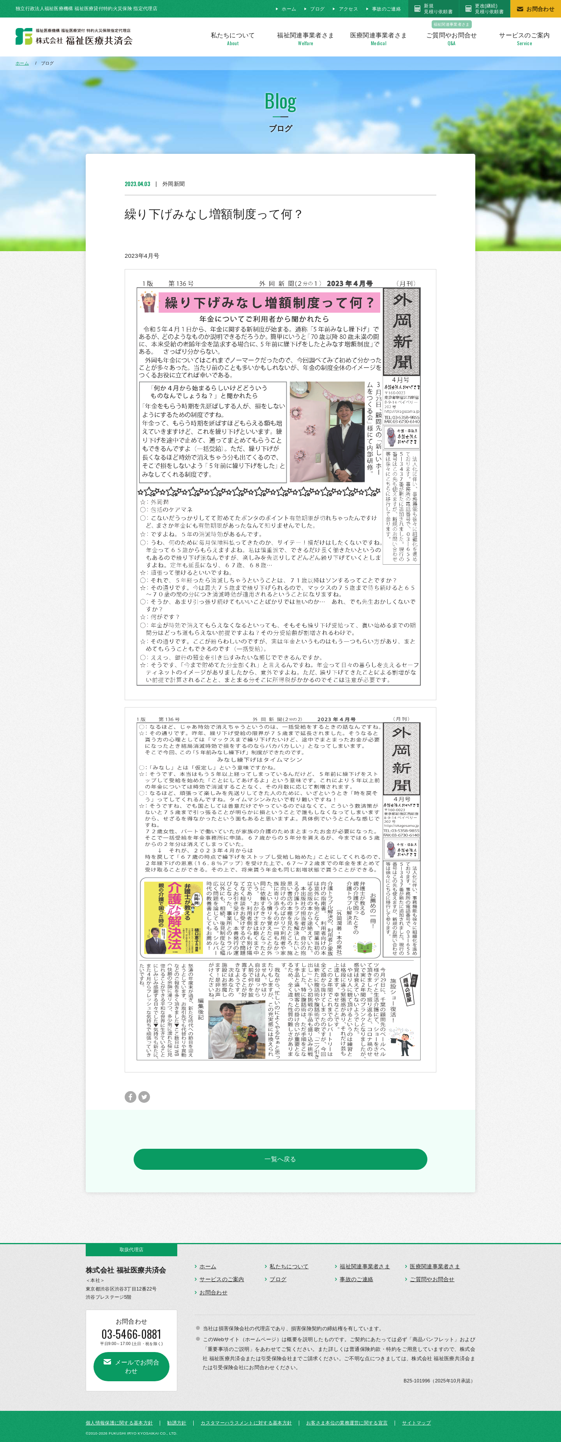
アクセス (348, 9)
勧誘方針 (176, 1418)
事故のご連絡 (386, 9)
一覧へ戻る (280, 1158)
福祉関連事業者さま (365, 1264)
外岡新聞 (173, 184)
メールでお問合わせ (135, 1357)
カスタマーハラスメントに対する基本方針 (246, 1418)
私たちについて (289, 1264)
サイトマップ (416, 1418)
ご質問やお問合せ (432, 1277)
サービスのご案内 (221, 1277)
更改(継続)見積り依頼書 (489, 8)
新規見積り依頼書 (438, 8)
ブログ (317, 9)
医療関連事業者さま (435, 1264)
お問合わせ (540, 9)
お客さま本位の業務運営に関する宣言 (347, 1418)
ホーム (289, 9)
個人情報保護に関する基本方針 (119, 1418)
